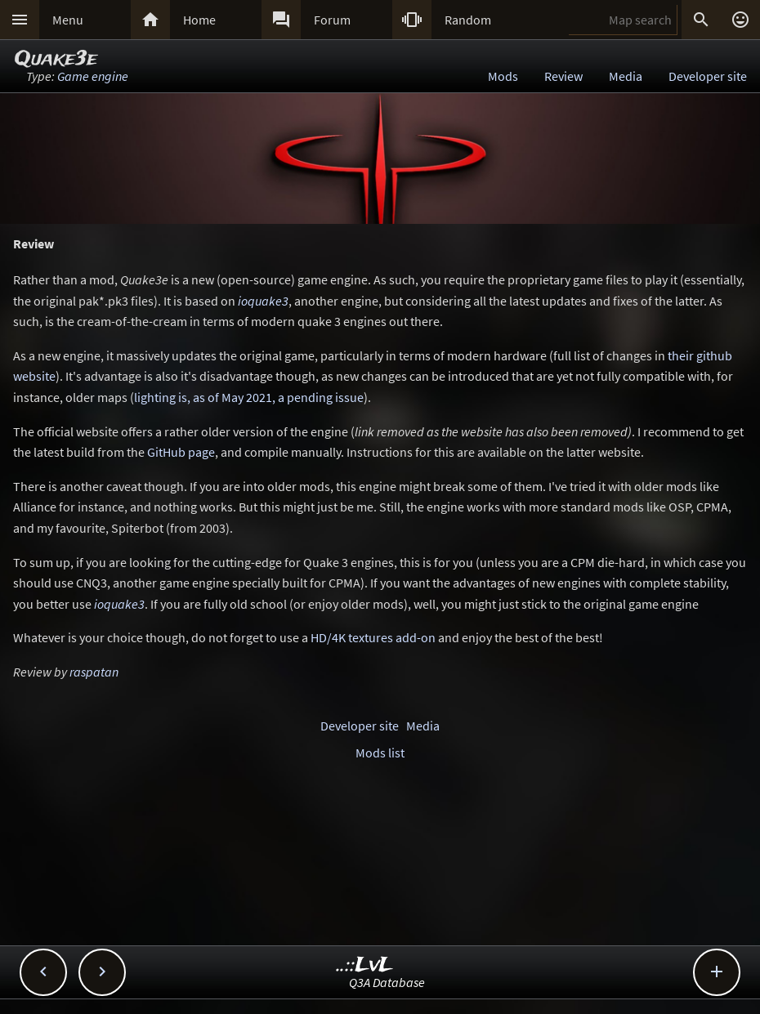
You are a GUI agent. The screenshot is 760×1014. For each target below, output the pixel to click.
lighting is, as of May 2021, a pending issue (249, 397)
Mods (503, 76)
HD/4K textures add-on (373, 637)
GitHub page (181, 452)
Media (625, 76)
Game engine (92, 76)
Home (199, 19)
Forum (332, 19)
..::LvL (365, 965)
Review (563, 76)
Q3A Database (387, 982)
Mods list (380, 752)
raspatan (93, 671)
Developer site (707, 76)
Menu (67, 19)
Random (468, 19)
